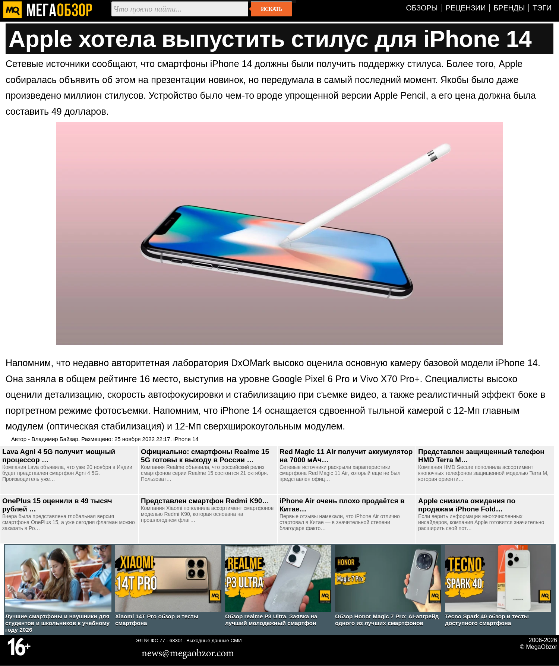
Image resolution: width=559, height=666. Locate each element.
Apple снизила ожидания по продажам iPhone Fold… (466, 505)
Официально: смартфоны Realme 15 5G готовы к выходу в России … (205, 456)
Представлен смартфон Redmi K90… (205, 501)
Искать (271, 9)
